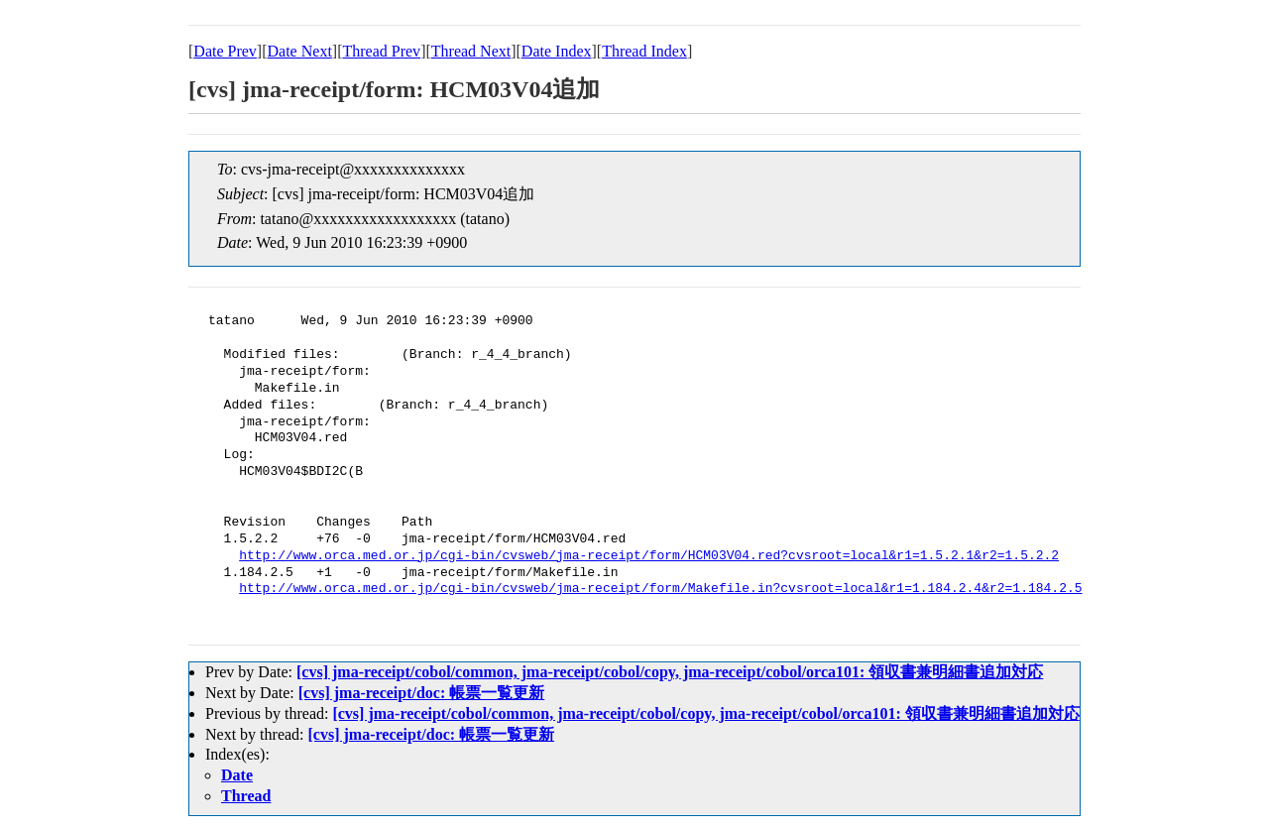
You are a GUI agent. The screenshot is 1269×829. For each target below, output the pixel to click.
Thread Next (471, 51)
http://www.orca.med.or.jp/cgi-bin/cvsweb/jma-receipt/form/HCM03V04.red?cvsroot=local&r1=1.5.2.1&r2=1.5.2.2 (649, 556)
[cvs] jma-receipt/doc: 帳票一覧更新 (421, 692)
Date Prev (225, 51)
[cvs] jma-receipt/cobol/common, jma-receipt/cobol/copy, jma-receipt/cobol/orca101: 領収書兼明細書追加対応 (669, 671)
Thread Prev (381, 51)
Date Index (556, 51)
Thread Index (644, 51)
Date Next (300, 51)
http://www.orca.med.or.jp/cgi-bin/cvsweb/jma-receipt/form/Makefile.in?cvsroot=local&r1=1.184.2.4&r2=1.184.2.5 (660, 589)
